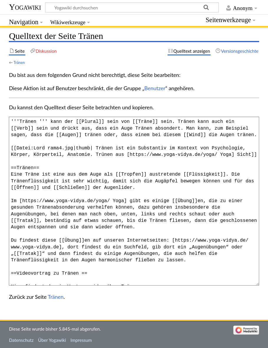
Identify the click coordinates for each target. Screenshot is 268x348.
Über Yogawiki (52, 340)
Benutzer (155, 88)
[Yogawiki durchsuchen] (132, 7)
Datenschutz (21, 340)
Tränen (19, 62)
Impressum (81, 340)
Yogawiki (25, 6)
